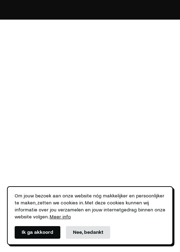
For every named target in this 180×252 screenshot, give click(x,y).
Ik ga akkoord (37, 232)
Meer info (60, 216)
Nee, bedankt (88, 232)
